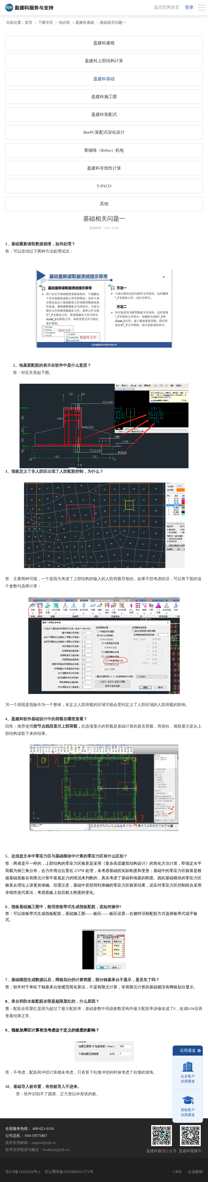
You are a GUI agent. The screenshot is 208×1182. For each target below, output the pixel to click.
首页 (28, 23)
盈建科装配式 (104, 114)
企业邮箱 (195, 1171)
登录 (189, 7)
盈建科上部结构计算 (104, 60)
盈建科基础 (84, 23)
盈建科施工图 (104, 96)
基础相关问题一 (113, 23)
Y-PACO (104, 186)
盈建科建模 (104, 43)
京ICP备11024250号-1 (23, 1171)
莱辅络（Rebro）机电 (104, 150)
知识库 (64, 23)
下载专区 (45, 23)
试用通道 (190, 1050)
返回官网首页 (166, 7)
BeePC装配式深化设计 (104, 132)
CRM (177, 1171)
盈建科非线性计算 (104, 168)
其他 (104, 203)
